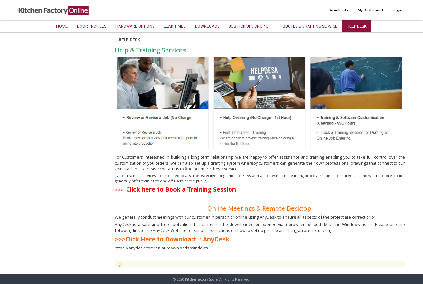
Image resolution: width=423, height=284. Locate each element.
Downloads (338, 10)
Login (397, 10)
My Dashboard (370, 10)
